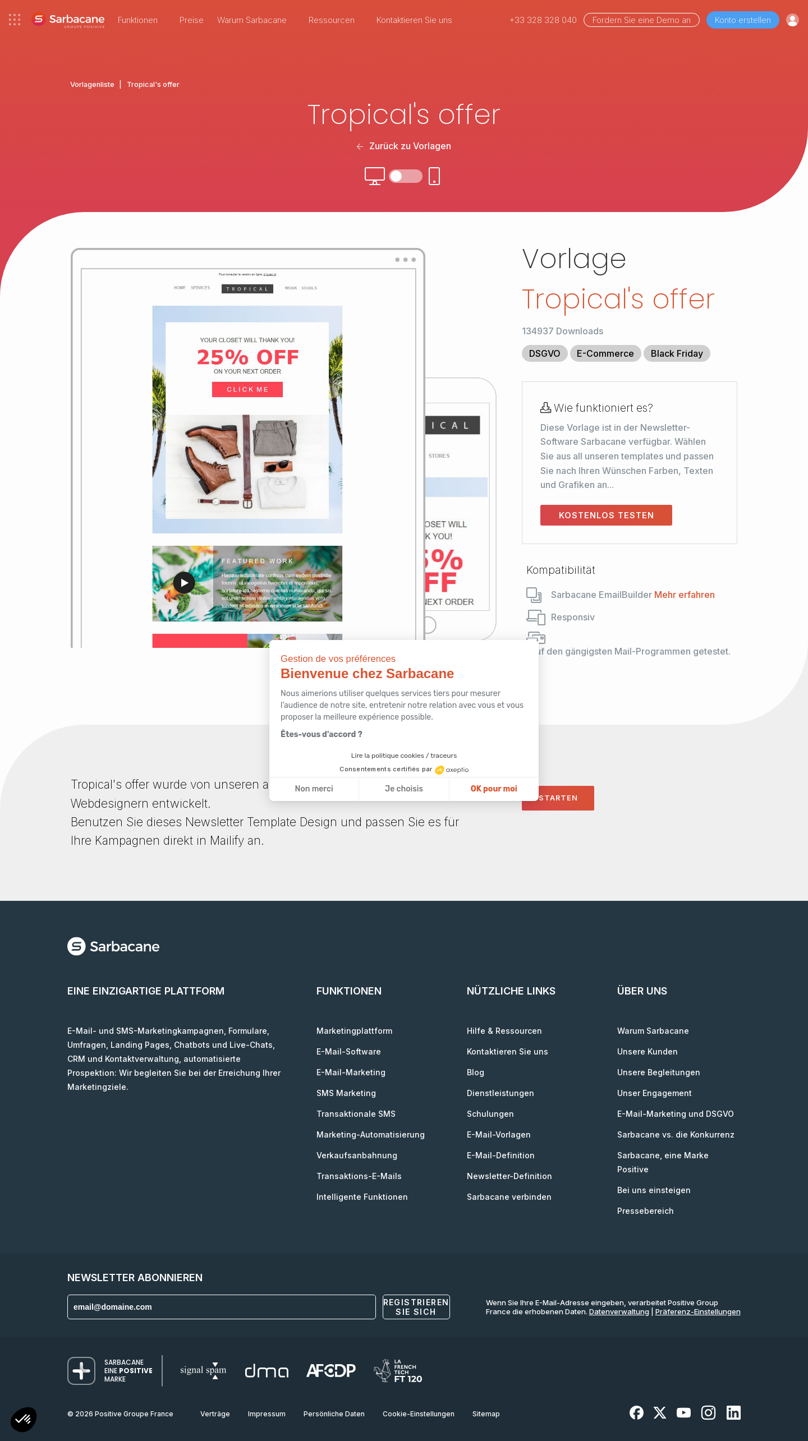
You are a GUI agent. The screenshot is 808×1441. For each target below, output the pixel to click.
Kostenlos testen (606, 515)
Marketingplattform (354, 1030)
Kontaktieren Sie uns (414, 20)
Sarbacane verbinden (509, 1196)
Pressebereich (645, 1211)
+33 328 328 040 (543, 20)
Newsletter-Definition (509, 1176)
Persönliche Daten (334, 1414)
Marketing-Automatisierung (370, 1134)
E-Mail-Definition (501, 1155)
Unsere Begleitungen (658, 1072)
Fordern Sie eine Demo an (642, 20)
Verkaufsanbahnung (356, 1155)
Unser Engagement (654, 1093)
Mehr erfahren (684, 594)
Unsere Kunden (647, 1051)
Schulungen (490, 1113)
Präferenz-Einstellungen (698, 1311)
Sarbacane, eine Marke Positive (663, 1162)
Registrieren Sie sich (416, 1306)
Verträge (215, 1414)
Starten (558, 797)
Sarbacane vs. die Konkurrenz (675, 1134)
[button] (23, 1421)
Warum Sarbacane (653, 1030)
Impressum (267, 1414)
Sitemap (486, 1414)
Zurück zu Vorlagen (404, 145)
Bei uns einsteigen (654, 1190)
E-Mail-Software (348, 1051)
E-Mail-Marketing (350, 1072)
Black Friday (677, 353)
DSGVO (545, 353)
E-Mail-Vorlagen (499, 1134)
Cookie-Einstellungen (418, 1414)
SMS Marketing (346, 1093)
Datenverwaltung (619, 1311)
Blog (475, 1072)
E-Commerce (605, 353)
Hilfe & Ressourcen (504, 1030)
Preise (192, 20)
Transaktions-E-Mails (359, 1176)
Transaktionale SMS (356, 1113)
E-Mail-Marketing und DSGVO (675, 1113)
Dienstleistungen (500, 1093)
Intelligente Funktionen (362, 1196)
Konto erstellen (743, 20)
